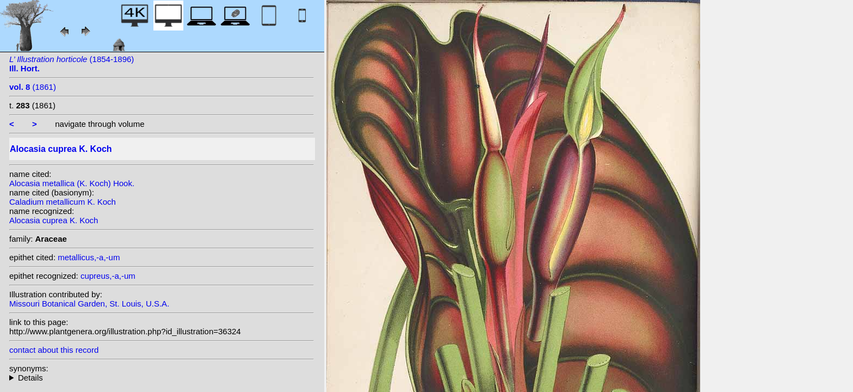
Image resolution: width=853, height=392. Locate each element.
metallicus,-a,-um (89, 257)
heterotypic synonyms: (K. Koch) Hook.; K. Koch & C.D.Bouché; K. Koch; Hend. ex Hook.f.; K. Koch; (161, 377)
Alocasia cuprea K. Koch (53, 220)
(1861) (32, 86)
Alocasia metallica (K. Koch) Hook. (71, 183)
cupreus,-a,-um (108, 275)
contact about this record (53, 349)
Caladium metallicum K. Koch (62, 201)
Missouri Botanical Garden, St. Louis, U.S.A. (89, 303)
